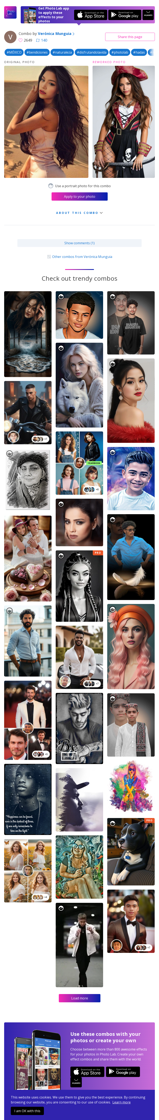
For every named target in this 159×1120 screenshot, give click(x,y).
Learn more (121, 1102)
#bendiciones (37, 52)
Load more (79, 998)
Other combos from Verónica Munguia (79, 256)
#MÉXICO (14, 52)
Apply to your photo (79, 196)
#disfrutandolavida (91, 52)
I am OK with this (27, 1111)
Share (130, 37)
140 (41, 40)
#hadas (139, 52)
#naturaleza (62, 52)
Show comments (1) (79, 243)
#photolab (119, 52)
